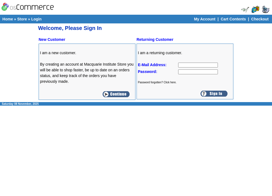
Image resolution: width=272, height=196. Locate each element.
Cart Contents (233, 19)
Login (36, 19)
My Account (204, 19)
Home (7, 19)
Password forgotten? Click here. (157, 82)
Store (22, 19)
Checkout (260, 19)
